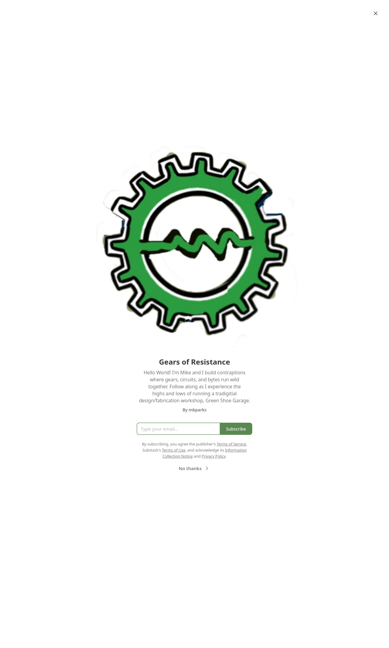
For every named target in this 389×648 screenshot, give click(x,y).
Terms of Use (173, 450)
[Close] (376, 13)
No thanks (194, 468)
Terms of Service (231, 444)
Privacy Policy (213, 456)
